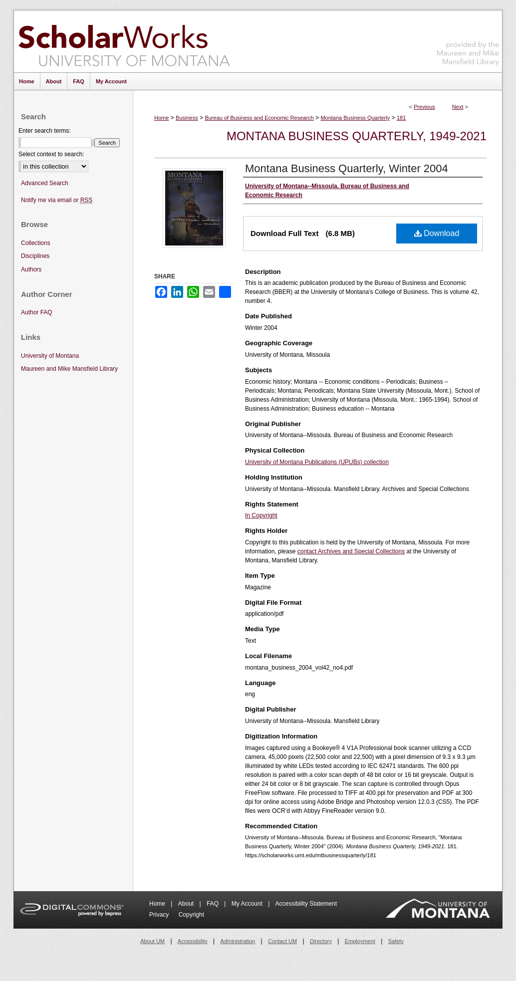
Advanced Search (44, 183)
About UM (152, 941)
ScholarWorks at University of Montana (124, 41)
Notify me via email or (56, 200)
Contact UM (282, 941)
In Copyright (261, 515)
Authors (31, 269)
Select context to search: (51, 154)
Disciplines (35, 255)
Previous (424, 107)
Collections (35, 243)
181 (401, 118)
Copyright (191, 914)
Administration (238, 941)
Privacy (160, 914)
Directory (321, 941)
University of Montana (50, 355)
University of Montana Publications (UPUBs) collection (317, 462)
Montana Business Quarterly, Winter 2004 (346, 168)
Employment (360, 941)
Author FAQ (36, 312)
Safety (396, 941)
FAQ (213, 903)
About (187, 903)
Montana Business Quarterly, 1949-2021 (357, 136)
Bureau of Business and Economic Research (259, 118)
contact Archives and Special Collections (351, 551)
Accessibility (193, 941)
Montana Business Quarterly (355, 118)
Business (187, 118)
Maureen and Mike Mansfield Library (468, 39)
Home (161, 118)
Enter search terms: (44, 130)
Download (437, 233)
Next (458, 107)
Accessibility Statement (306, 903)
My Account (248, 903)
